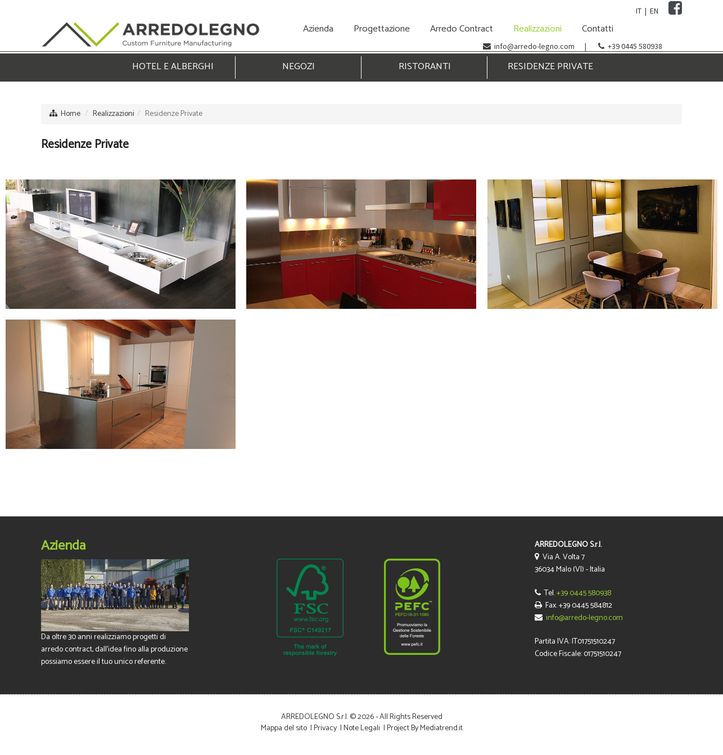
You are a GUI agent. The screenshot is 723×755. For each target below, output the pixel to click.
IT (638, 11)
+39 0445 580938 (635, 46)
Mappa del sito (284, 728)
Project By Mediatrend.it (425, 728)
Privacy (325, 728)
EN (654, 11)
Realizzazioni (113, 113)
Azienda (63, 546)
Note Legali (362, 728)
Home (70, 113)
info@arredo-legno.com (534, 46)
